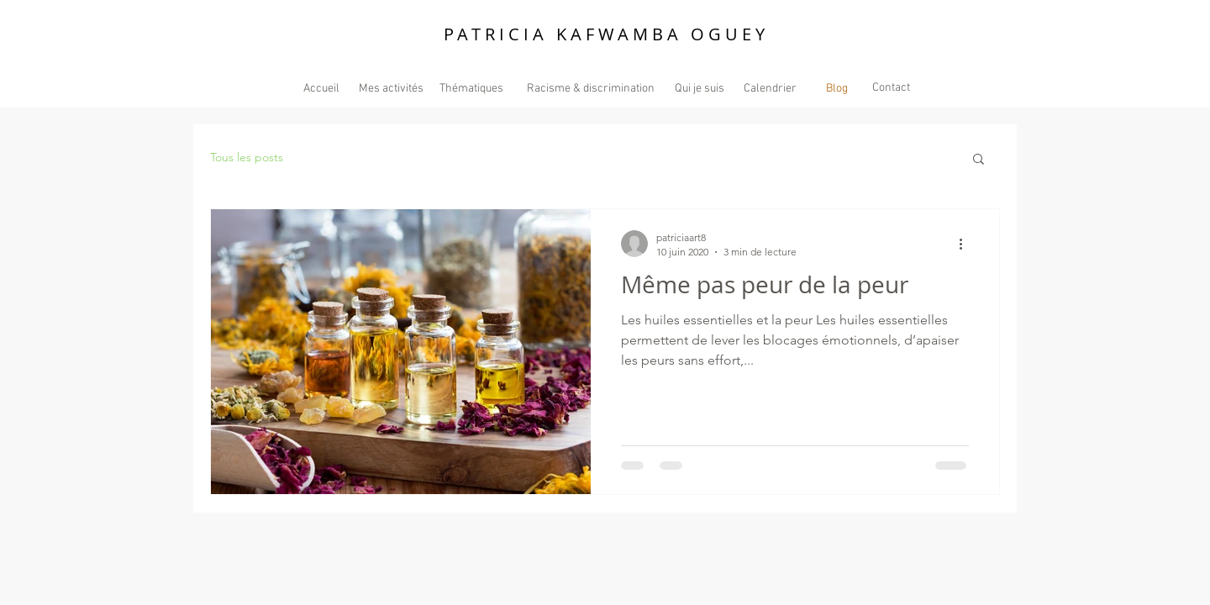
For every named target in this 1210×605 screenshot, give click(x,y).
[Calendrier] (769, 89)
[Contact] (891, 88)
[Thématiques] (471, 89)
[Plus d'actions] (966, 244)
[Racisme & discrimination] (590, 89)
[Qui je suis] (699, 89)
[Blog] (836, 89)
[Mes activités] (391, 89)
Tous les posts (246, 157)
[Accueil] (321, 89)
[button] (978, 160)
